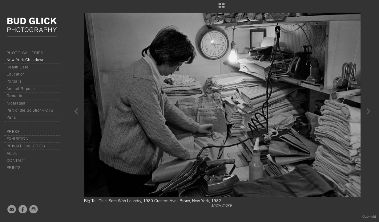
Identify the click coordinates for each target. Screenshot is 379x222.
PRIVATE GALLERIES (25, 146)
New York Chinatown (25, 60)
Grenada (14, 96)
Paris (11, 117)
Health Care (17, 67)
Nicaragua (16, 103)
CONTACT (15, 160)
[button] (221, 7)
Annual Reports (20, 89)
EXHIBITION (17, 139)
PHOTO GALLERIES (24, 53)
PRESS (13, 132)
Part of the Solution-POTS (30, 110)
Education (15, 74)
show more (221, 205)
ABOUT (13, 153)
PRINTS (13, 168)
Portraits (14, 81)
